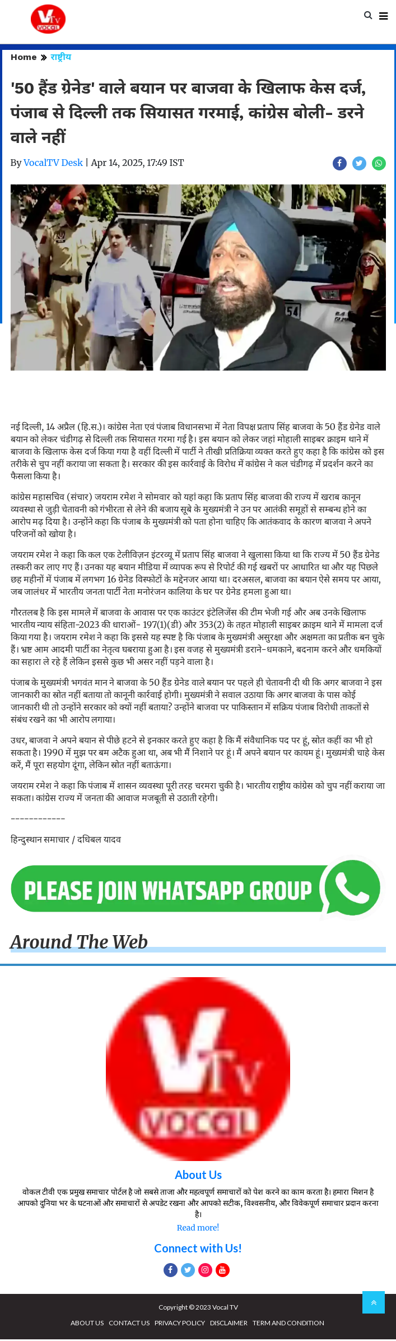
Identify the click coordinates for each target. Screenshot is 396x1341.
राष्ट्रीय (61, 58)
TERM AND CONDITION (288, 1324)
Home (24, 58)
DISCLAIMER (229, 1324)
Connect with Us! (198, 1249)
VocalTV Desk (53, 164)
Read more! (198, 1229)
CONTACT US (129, 1324)
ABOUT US (87, 1324)
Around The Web (79, 944)
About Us (198, 1176)
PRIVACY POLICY (180, 1324)
